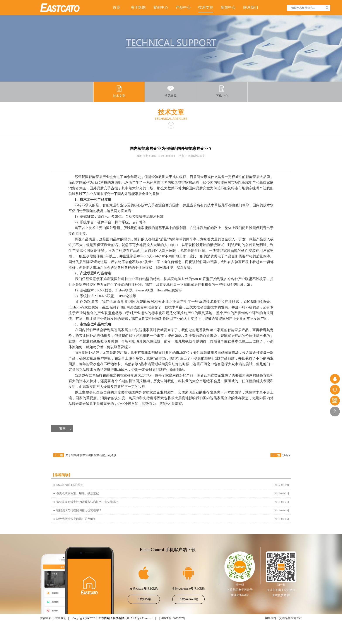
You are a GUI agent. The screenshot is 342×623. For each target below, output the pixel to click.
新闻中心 (228, 7)
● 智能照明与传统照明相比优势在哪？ (77, 510)
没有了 (286, 455)
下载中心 (222, 91)
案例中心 (160, 7)
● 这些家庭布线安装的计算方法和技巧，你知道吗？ (86, 501)
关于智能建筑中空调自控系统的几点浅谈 (90, 455)
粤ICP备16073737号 (173, 618)
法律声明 (45, 618)
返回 (62, 429)
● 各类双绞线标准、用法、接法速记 (76, 493)
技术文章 (119, 91)
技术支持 (205, 7)
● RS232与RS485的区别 (68, 484)
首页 (116, 7)
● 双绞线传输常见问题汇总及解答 (74, 518)
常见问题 (170, 91)
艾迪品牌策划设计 (290, 618)
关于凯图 (138, 7)
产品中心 (183, 7)
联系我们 (250, 7)
